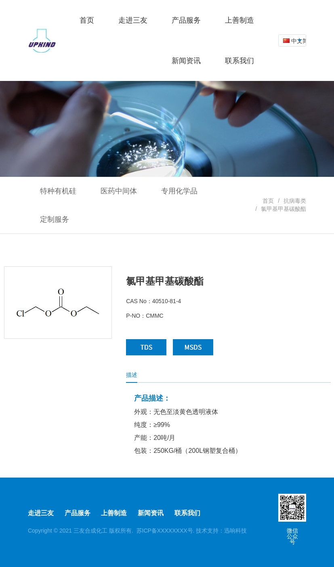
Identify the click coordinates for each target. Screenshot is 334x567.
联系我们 (187, 513)
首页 (268, 200)
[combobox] (292, 40)
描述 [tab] (131, 375)
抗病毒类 (295, 200)
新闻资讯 (151, 513)
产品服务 (77, 513)
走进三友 (41, 513)
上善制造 (114, 513)
